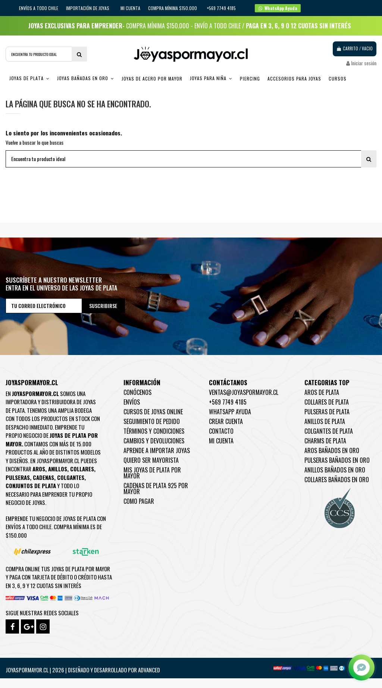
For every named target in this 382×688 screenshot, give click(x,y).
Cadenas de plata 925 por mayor (155, 488)
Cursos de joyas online (153, 411)
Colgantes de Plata (328, 431)
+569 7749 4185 (228, 402)
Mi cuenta (130, 8)
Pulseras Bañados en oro (337, 460)
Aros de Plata (321, 392)
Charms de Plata (325, 440)
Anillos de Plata (324, 421)
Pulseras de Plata (327, 411)
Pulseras (18, 477)
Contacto (221, 431)
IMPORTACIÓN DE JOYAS (88, 8)
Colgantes (70, 477)
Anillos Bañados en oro (334, 469)
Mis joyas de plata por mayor (152, 472)
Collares (82, 469)
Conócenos (137, 392)
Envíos (131, 402)
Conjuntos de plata (31, 485)
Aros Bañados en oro (331, 450)
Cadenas (43, 477)
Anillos (57, 469)
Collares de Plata (326, 402)
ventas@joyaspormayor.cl (243, 392)
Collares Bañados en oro (336, 479)
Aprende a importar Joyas (156, 450)
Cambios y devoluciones (153, 440)
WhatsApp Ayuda (230, 411)
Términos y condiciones (153, 431)
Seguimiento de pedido (151, 421)
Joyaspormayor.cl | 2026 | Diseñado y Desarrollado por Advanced (83, 670)
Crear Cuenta (226, 421)
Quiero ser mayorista (151, 460)
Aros (38, 469)
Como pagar (138, 501)
